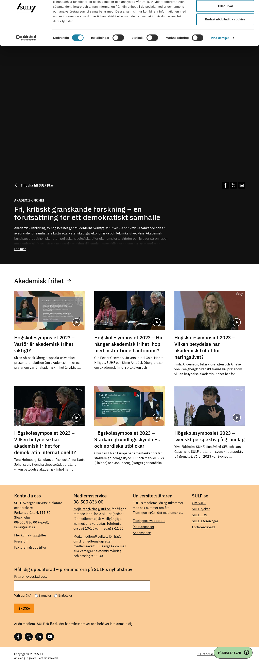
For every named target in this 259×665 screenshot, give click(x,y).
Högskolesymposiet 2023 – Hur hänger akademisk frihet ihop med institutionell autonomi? (129, 344)
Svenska (45, 595)
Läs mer (20, 248)
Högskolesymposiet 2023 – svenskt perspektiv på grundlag (209, 436)
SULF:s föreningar (205, 521)
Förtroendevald (203, 527)
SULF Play (199, 515)
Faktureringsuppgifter (30, 547)
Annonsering (142, 533)
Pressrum (21, 541)
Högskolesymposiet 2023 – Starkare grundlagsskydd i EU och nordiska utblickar (127, 439)
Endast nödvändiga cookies (225, 37)
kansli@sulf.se (24, 527)
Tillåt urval (225, 24)
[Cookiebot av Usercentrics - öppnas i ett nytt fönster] (26, 56)
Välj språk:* (22, 595)
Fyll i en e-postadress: (30, 576)
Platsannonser (143, 527)
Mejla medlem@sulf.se (90, 536)
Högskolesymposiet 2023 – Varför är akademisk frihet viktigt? (44, 344)
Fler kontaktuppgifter (30, 535)
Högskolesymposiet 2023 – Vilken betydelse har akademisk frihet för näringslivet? (204, 347)
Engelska (65, 595)
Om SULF (199, 503)
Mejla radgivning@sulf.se (91, 509)
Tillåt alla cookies (225, 10)
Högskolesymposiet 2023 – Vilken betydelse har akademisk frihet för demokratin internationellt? (45, 443)
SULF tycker (201, 509)
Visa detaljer (220, 55)
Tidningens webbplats (149, 521)
